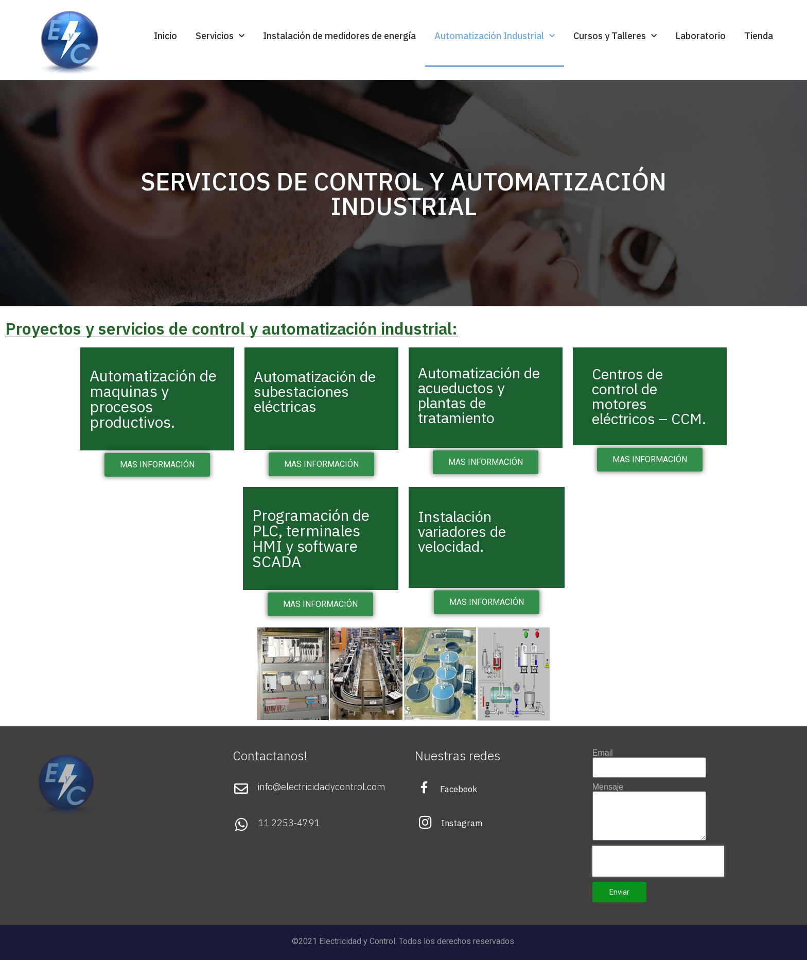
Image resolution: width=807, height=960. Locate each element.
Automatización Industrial (494, 36)
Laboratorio (700, 36)
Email (602, 753)
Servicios (220, 36)
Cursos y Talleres (615, 36)
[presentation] (658, 861)
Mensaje (607, 787)
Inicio (165, 36)
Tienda (758, 36)
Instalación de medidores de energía (339, 36)
